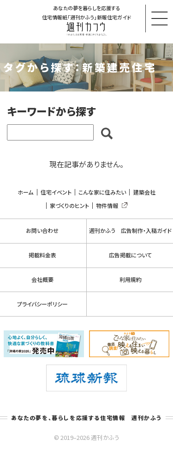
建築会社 (144, 192)
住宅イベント (56, 192)
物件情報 (110, 205)
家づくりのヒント (69, 205)
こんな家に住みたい (102, 192)
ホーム (25, 192)
